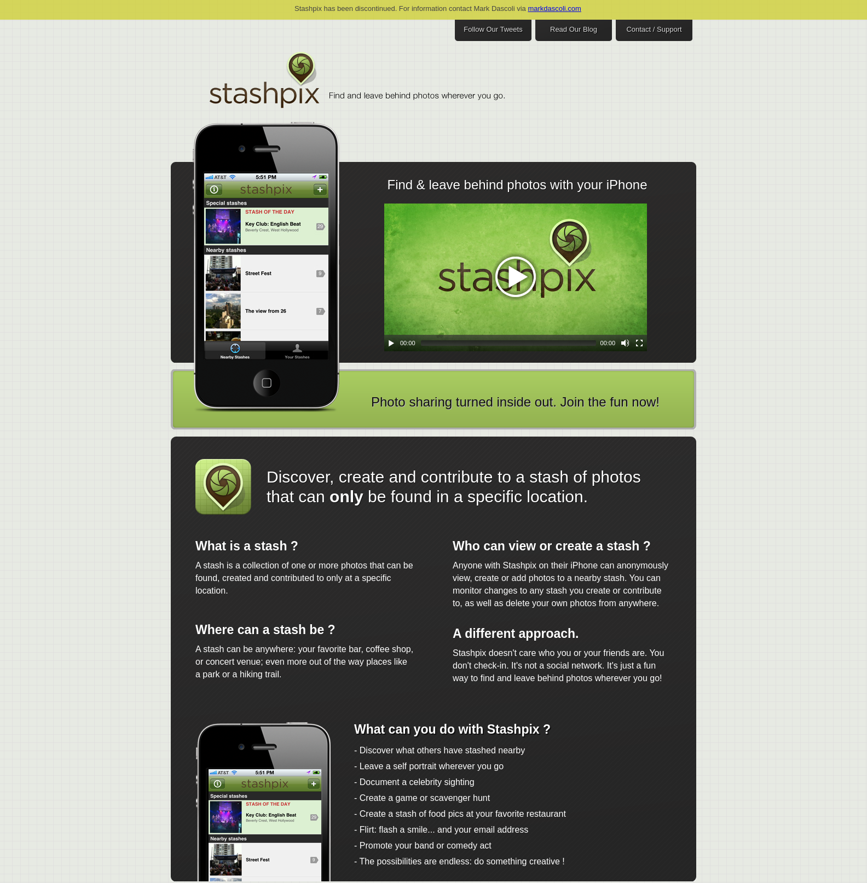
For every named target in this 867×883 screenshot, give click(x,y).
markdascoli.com (554, 8)
